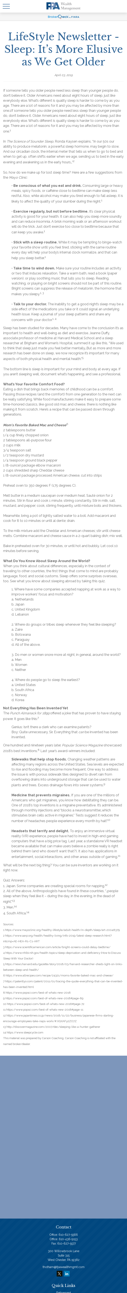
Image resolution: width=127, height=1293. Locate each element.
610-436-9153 (68, 1239)
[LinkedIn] (67, 1273)
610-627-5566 (68, 1234)
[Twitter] (59, 1273)
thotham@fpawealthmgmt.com (64, 1267)
